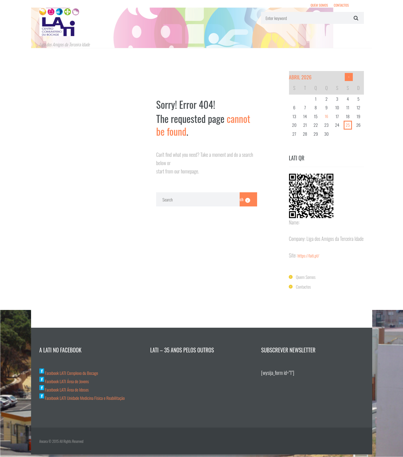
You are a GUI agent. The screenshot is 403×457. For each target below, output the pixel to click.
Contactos (340, 6)
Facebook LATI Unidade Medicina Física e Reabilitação (87, 399)
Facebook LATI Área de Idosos (67, 391)
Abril (302, 78)
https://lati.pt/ (310, 257)
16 (326, 118)
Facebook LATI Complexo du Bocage (72, 374)
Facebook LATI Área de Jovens (67, 383)
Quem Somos (316, 6)
